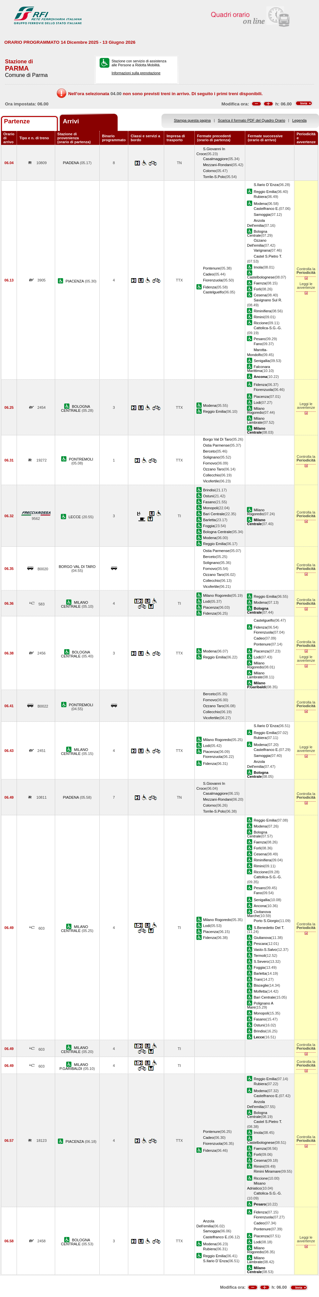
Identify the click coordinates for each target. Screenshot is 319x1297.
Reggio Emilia (265, 192)
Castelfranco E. (266, 209)
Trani (258, 979)
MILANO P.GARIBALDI (73, 1067)
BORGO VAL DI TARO (77, 567)
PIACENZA (75, 281)
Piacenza (261, 397)
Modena (260, 204)
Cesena (260, 295)
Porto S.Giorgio (266, 921)
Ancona (260, 906)
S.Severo (261, 961)
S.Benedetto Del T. (269, 928)
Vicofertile (211, 481)
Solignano (211, 457)
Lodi (257, 402)
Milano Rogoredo (256, 410)
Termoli (260, 955)
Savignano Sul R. (268, 300)
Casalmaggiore (215, 159)
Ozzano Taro (213, 469)
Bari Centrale (214, 514)
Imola (258, 267)
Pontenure (211, 268)
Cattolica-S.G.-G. (267, 328)
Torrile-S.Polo (214, 177)
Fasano (209, 502)
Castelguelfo (213, 292)
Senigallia (261, 361)
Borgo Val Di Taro (217, 439)
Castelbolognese (260, 277)
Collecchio (211, 475)
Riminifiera (262, 311)
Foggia (208, 526)
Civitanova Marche (259, 914)
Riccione (260, 323)
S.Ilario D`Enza (266, 185)
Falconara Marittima (258, 369)
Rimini (259, 317)
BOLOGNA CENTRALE (75, 408)
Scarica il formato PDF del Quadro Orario (251, 120)
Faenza (260, 283)
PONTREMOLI (81, 459)
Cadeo (208, 274)
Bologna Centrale (257, 233)
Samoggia (262, 214)
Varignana (262, 250)
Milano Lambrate (256, 420)
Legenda (299, 120)
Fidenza (209, 287)
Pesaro (259, 339)
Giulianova (262, 938)
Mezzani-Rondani (217, 165)
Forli (257, 289)
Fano (258, 344)
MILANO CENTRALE (74, 604)
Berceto (209, 451)
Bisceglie (261, 985)
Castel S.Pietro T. (268, 256)
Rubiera (260, 197)
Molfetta (260, 991)
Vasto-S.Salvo (265, 950)
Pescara (260, 944)
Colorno (209, 171)
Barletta (209, 520)
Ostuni (208, 496)
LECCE (75, 517)
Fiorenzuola (212, 280)
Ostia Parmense (216, 445)
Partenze (17, 121)
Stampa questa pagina (192, 120)
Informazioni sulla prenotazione (136, 73)
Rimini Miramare (267, 1171)
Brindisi (209, 490)
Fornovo (210, 463)
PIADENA (71, 163)
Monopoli (210, 508)
